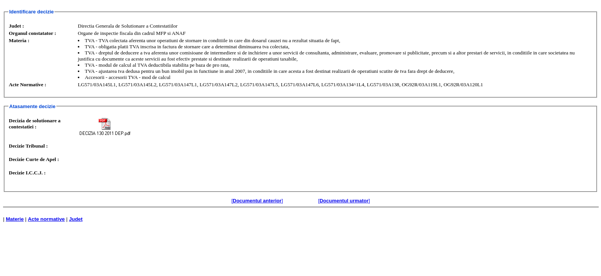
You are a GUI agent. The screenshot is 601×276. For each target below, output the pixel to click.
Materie (15, 219)
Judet (76, 219)
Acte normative (46, 219)
